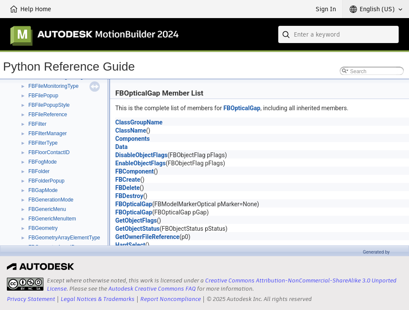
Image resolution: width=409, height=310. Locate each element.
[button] (376, 9)
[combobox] (338, 34)
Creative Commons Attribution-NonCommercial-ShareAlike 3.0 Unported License (222, 284)
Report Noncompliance (170, 299)
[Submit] (286, 34)
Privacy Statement (31, 299)
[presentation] (25, 284)
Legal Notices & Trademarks (98, 299)
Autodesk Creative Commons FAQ (152, 289)
